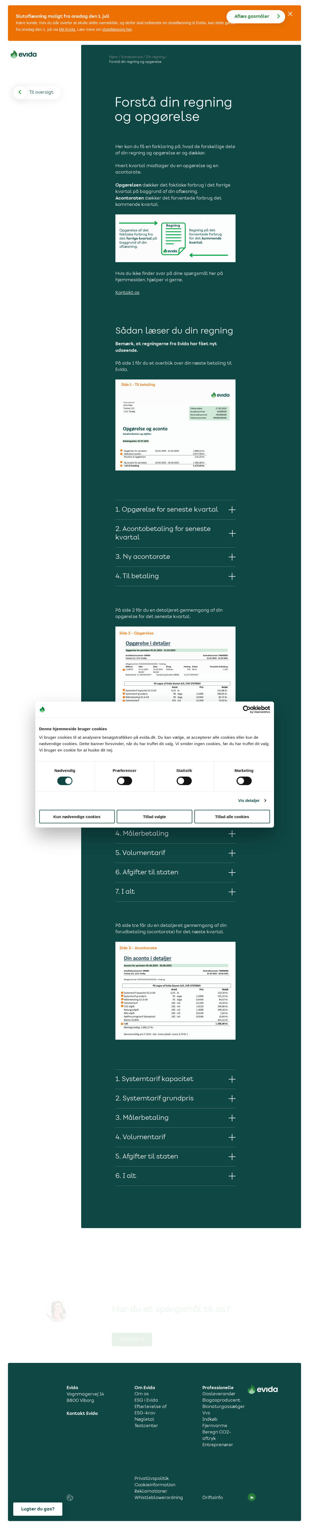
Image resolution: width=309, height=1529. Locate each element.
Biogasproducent (221, 1400)
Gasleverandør (219, 1394)
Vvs (206, 1413)
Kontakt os (127, 293)
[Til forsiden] (24, 55)
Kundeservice (132, 57)
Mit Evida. (67, 29)
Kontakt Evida (82, 1413)
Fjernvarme (214, 1426)
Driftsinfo (212, 1498)
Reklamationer (150, 1491)
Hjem (113, 57)
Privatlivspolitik (151, 1479)
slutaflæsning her (117, 29)
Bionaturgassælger (222, 1407)
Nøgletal (144, 1420)
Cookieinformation (154, 1485)
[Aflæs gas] (259, 16)
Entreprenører (217, 1445)
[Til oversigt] (41, 92)
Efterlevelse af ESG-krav (150, 1410)
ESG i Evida (146, 1400)
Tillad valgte (154, 816)
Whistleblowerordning (158, 1498)
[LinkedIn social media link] (252, 1497)
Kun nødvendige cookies (77, 816)
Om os (141, 1394)
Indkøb (209, 1420)
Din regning (155, 57)
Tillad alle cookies (232, 816)
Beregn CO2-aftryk (216, 1435)
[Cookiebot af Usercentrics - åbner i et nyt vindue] (247, 710)
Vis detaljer (249, 800)
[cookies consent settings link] (70, 1497)
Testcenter (146, 1426)
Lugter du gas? (37, 1509)
